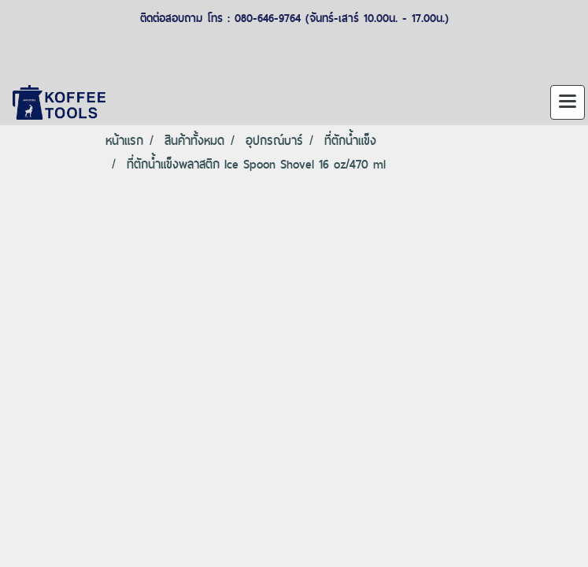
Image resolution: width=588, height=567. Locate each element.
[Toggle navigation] (567, 102)
